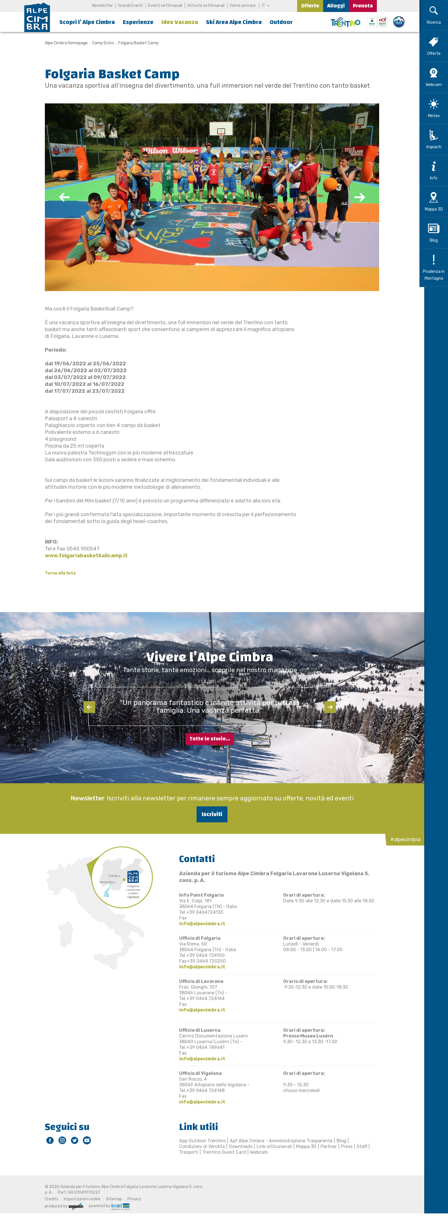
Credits (49, 1199)
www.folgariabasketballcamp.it (84, 555)
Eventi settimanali (165, 5)
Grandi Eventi (130, 5)
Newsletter (102, 5)
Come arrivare (243, 5)
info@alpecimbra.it (200, 923)
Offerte (310, 6)
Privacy (132, 1199)
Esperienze (138, 22)
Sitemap (112, 1199)
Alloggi (336, 6)
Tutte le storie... (209, 739)
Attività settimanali (206, 5)
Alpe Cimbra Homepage (64, 43)
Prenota (363, 6)
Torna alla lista (58, 573)
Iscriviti (209, 814)
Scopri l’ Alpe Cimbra (87, 22)
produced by (62, 1206)
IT (263, 5)
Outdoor (281, 22)
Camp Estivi (101, 43)
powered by (107, 1206)
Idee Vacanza (179, 22)
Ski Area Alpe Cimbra (234, 22)
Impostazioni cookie (79, 1199)
